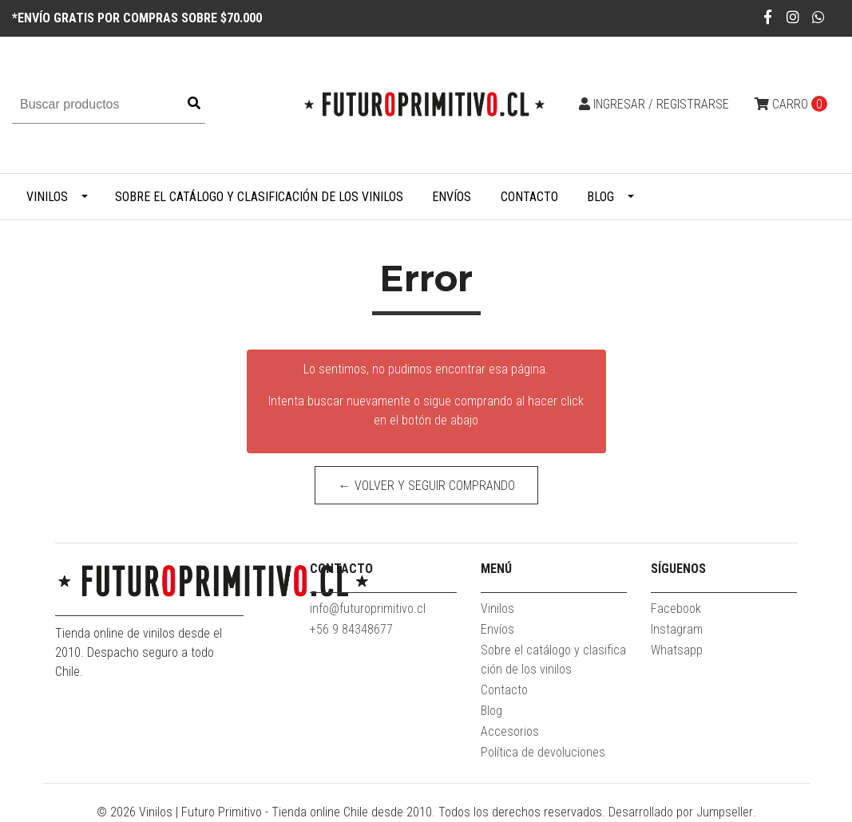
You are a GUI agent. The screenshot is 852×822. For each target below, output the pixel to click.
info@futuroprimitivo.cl (368, 608)
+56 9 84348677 (351, 629)
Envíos (451, 196)
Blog (600, 196)
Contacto (529, 196)
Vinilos (47, 196)
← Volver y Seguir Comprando (426, 485)
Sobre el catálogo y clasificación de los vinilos (259, 196)
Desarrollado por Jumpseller (680, 812)
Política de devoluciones (543, 752)
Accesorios (510, 731)
